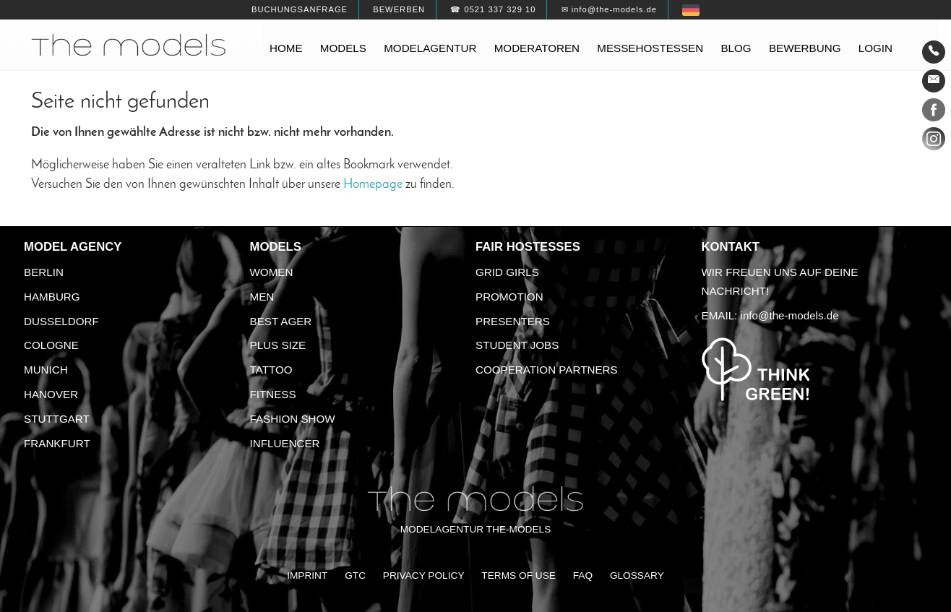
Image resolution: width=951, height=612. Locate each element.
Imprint (307, 575)
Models (343, 48)
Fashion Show (292, 419)
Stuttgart (57, 419)
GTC (355, 575)
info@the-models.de (790, 315)
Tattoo (271, 369)
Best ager (281, 321)
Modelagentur (430, 48)
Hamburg (52, 296)
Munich (46, 369)
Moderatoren (537, 48)
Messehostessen (650, 48)
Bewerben (399, 9)
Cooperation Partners (547, 369)
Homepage (373, 184)
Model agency (73, 247)
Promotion (509, 296)
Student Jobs (517, 345)
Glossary (637, 575)
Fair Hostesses (528, 247)
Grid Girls (507, 272)
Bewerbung (805, 48)
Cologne (51, 345)
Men (262, 296)
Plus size (278, 345)
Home (286, 48)
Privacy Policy (424, 575)
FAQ (583, 575)
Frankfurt (57, 443)
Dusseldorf (61, 321)
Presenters (513, 321)
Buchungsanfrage (299, 9)
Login (875, 48)
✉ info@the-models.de (609, 9)
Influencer (285, 443)
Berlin (44, 272)
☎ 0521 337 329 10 (492, 9)
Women (271, 272)
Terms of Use (518, 575)
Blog (735, 48)
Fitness (273, 394)
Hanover (51, 394)
